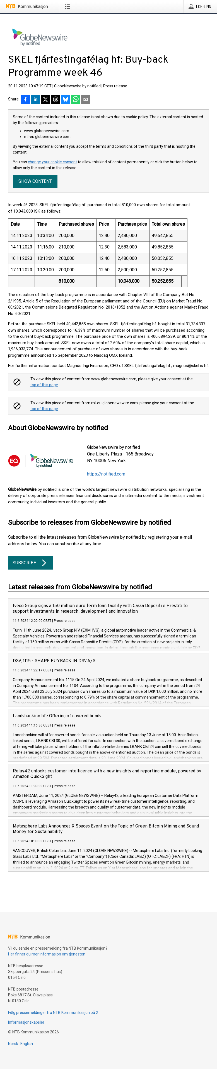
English (26, 1043)
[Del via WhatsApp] (75, 100)
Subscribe (30, 563)
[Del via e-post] (85, 100)
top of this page (44, 385)
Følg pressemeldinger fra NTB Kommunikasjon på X (53, 1012)
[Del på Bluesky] (65, 100)
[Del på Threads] (55, 100)
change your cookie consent (52, 162)
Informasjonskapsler (26, 1022)
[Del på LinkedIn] (35, 100)
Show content (35, 181)
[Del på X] (45, 100)
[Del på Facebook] (25, 100)
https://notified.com (106, 474)
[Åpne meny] (68, 6)
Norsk (13, 1043)
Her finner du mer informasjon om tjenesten (46, 954)
